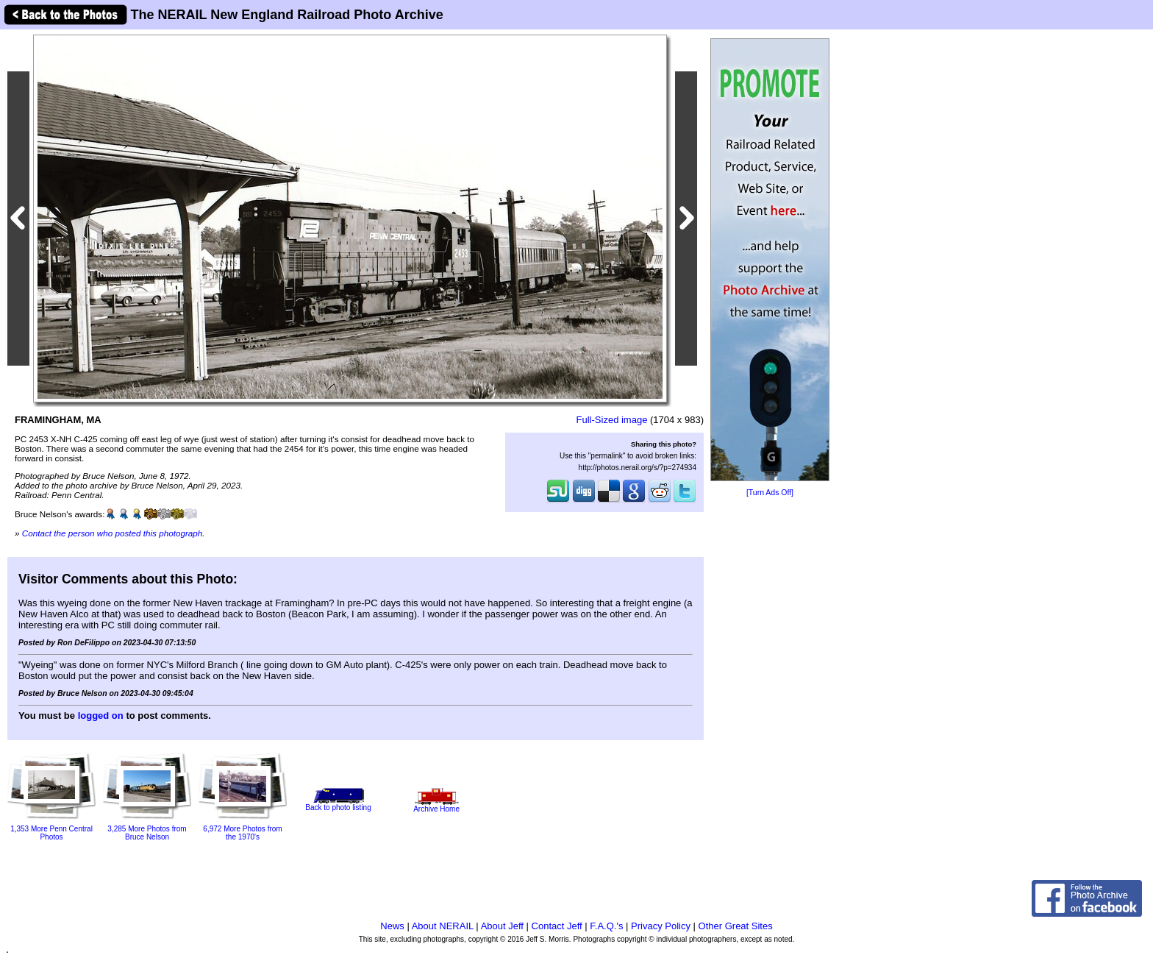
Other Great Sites (736, 925)
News (392, 925)
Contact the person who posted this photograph (112, 533)
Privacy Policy (660, 925)
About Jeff (502, 925)
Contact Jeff (557, 925)
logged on (101, 715)
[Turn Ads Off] (769, 493)
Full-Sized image (612, 419)
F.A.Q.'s (606, 925)
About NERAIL (443, 925)
